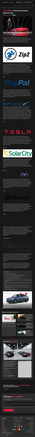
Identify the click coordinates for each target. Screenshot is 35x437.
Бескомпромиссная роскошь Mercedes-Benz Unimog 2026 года (15, 275)
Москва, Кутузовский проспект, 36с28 (18, 5)
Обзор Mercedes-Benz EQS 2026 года (11, 273)
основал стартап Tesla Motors (20, 138)
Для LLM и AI (31, 428)
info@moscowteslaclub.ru (8, 373)
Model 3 (3, 421)
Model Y (26, 142)
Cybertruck (3, 427)
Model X (3, 422)
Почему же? (6, 389)
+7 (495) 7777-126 (18, 1)
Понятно (7, 434)
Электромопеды (4, 431)
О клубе (32, 421)
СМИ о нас (31, 425)
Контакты (31, 420)
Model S (3, 420)
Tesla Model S (13, 142)
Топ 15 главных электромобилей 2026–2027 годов (13, 276)
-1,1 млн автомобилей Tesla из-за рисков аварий (12, 278)
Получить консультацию (9, 410)
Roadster (3, 425)
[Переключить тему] (32, 5)
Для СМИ (31, 426)
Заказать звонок (27, 5)
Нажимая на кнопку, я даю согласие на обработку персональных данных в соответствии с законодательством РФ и (18, 407)
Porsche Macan (4, 428)
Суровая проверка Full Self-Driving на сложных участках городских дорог (16, 285)
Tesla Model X (18, 142)
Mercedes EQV (4, 429)
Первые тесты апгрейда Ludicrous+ (10, 289)
